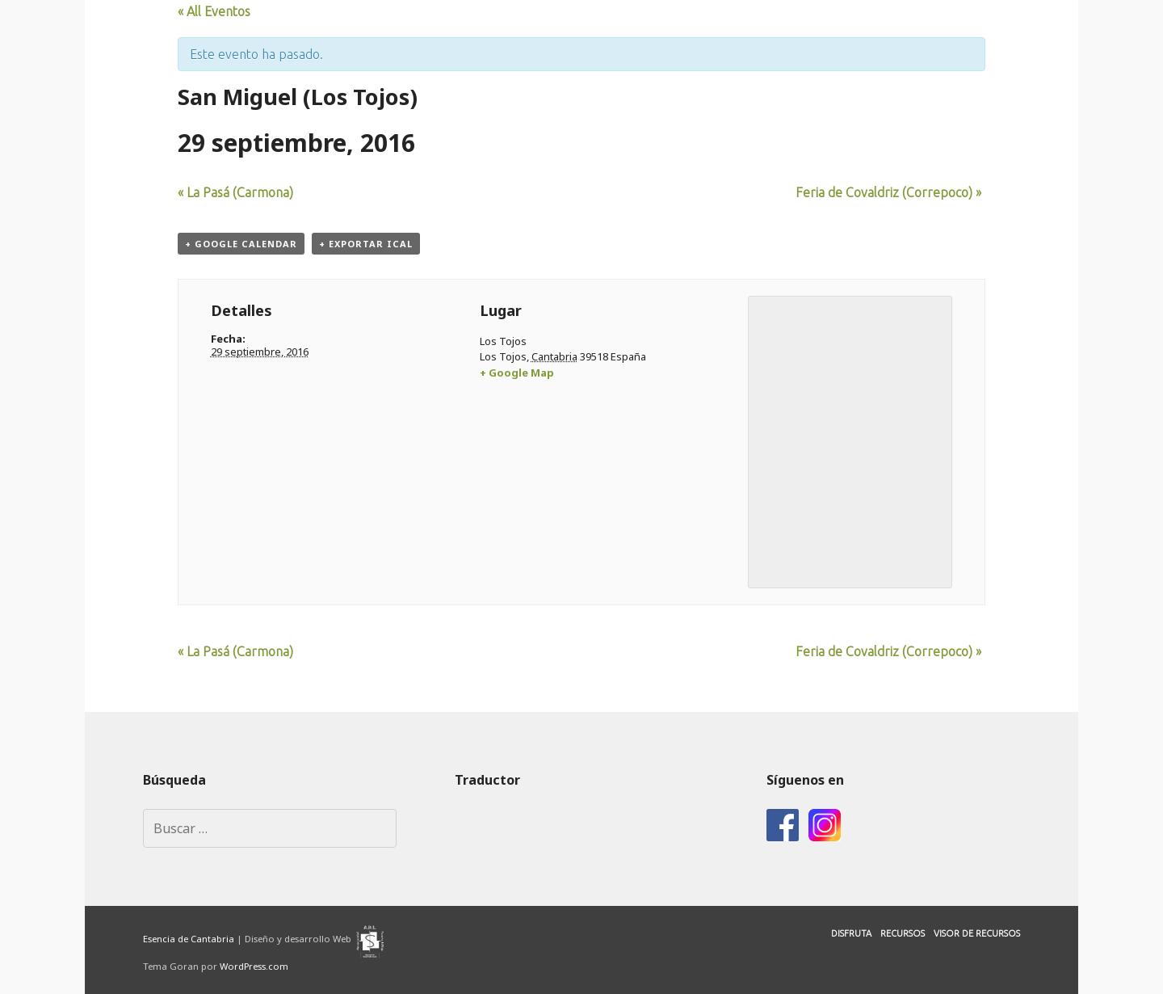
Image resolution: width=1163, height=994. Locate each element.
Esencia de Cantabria (188, 939)
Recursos (902, 933)
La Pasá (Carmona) (235, 192)
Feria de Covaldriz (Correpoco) (888, 192)
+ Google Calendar (241, 244)
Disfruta (851, 933)
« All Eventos (214, 11)
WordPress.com (254, 966)
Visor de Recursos (977, 933)
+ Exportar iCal (366, 244)
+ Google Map (517, 372)
